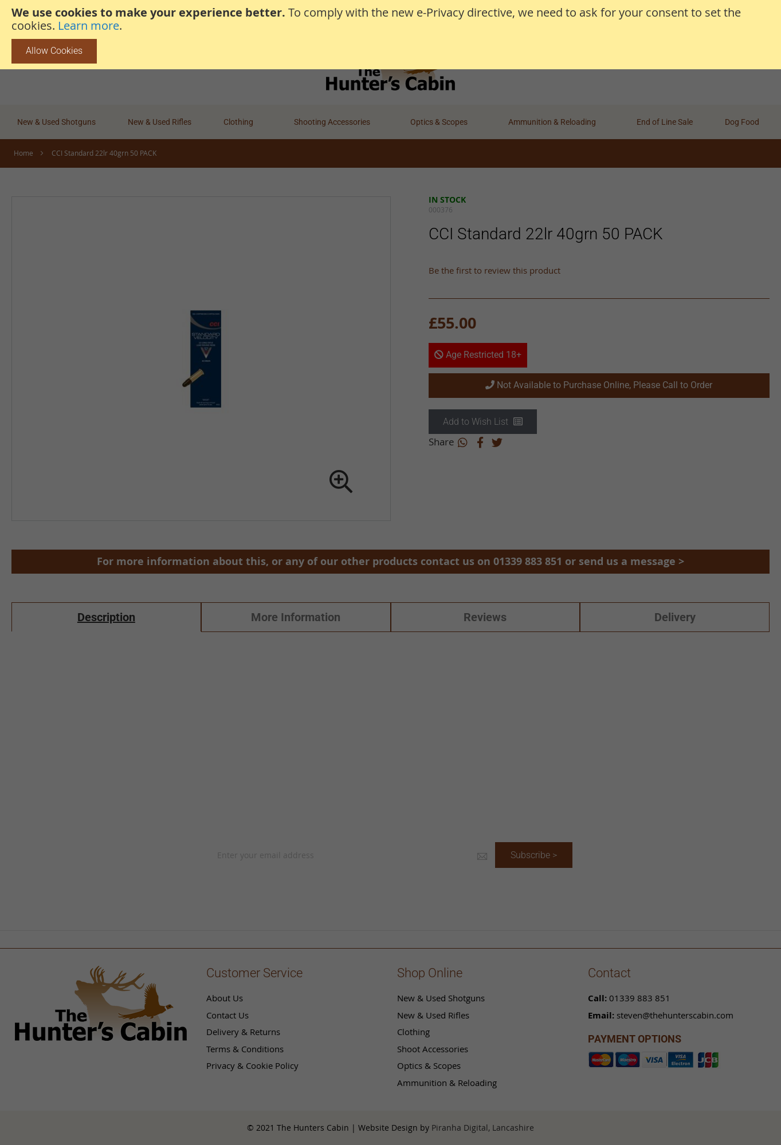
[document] (390, 35)
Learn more (88, 25)
